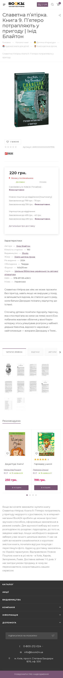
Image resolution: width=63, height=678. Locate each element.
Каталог (8, 584)
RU (40, 4)
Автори (53, 352)
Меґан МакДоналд (12, 470)
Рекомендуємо (11, 420)
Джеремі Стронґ (40, 470)
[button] (27, 495)
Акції (5, 592)
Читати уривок (14, 352)
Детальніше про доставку (22, 226)
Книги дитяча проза (24, 257)
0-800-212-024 (32, 646)
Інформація (10, 615)
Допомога (9, 622)
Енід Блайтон (23, 246)
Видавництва (11, 599)
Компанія (8, 607)
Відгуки (35, 352)
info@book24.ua (33, 652)
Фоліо (25, 253)
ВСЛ (6, 473)
